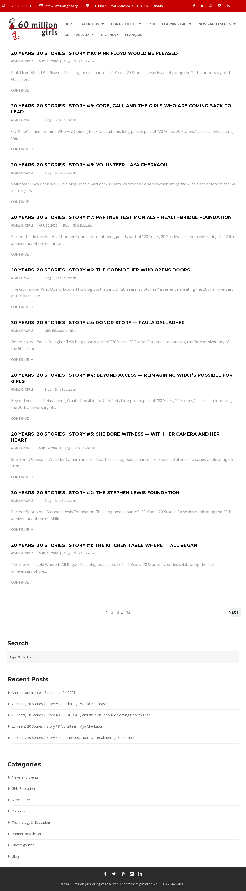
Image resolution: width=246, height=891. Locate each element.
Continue (20, 90)
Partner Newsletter (26, 833)
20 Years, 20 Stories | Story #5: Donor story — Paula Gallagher (98, 322)
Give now (109, 35)
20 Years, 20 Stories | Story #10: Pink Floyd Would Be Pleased (94, 53)
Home (69, 24)
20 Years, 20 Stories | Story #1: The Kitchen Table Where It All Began (104, 545)
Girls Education (84, 61)
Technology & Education (31, 822)
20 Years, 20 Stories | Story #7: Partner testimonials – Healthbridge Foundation (121, 217)
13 (128, 612)
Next (233, 612)
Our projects (124, 24)
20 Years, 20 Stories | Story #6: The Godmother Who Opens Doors (100, 270)
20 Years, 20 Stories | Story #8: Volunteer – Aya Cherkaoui (90, 164)
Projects (18, 811)
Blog (67, 61)
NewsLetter (21, 800)
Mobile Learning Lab (168, 24)
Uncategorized (23, 845)
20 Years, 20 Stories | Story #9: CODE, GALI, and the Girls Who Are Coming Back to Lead (81, 715)
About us (90, 24)
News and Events (215, 24)
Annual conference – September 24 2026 (43, 692)
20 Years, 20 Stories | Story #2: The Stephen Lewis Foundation (95, 492)
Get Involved (76, 35)
